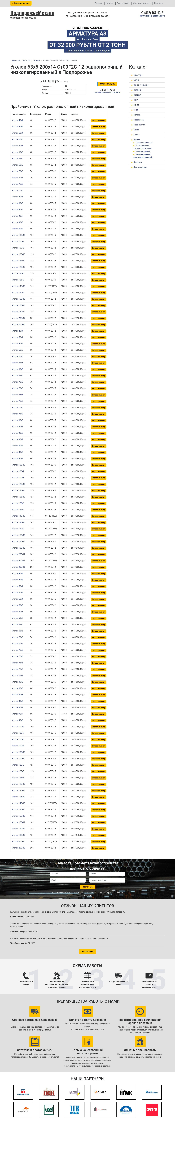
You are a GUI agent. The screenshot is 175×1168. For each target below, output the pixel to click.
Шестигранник (140, 167)
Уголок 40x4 (17, 120)
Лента (136, 105)
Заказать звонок (20, 3)
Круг (136, 100)
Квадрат (137, 95)
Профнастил (139, 125)
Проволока (139, 120)
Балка (136, 80)
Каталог (109, 3)
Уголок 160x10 (18, 299)
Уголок (137, 140)
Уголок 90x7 (17, 216)
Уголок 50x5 (17, 139)
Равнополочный (143, 151)
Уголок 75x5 (17, 184)
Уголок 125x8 (18, 273)
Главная (98, 3)
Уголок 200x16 (18, 567)
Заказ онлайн (123, 3)
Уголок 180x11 (18, 305)
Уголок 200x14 (18, 324)
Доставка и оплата (142, 3)
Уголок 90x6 (17, 209)
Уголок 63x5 (17, 152)
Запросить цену (107, 84)
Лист (136, 110)
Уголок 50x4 (17, 126)
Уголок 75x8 (17, 414)
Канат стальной (141, 85)
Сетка (136, 130)
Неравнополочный (144, 143)
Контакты (158, 3)
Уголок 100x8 (18, 248)
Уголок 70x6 (17, 171)
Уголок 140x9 (18, 292)
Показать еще (87, 951)
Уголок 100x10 (18, 235)
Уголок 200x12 (18, 318)
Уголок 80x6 (17, 197)
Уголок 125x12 (18, 267)
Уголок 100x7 (18, 241)
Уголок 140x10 (18, 286)
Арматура (138, 75)
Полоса (137, 115)
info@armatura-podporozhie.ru (152, 15)
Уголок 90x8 (17, 222)
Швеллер (138, 162)
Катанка (137, 90)
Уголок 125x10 (18, 254)
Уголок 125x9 (18, 280)
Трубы (136, 135)
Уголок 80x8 (17, 203)
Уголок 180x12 (18, 312)
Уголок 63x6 (17, 165)
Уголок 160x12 (18, 822)
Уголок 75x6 (17, 190)
